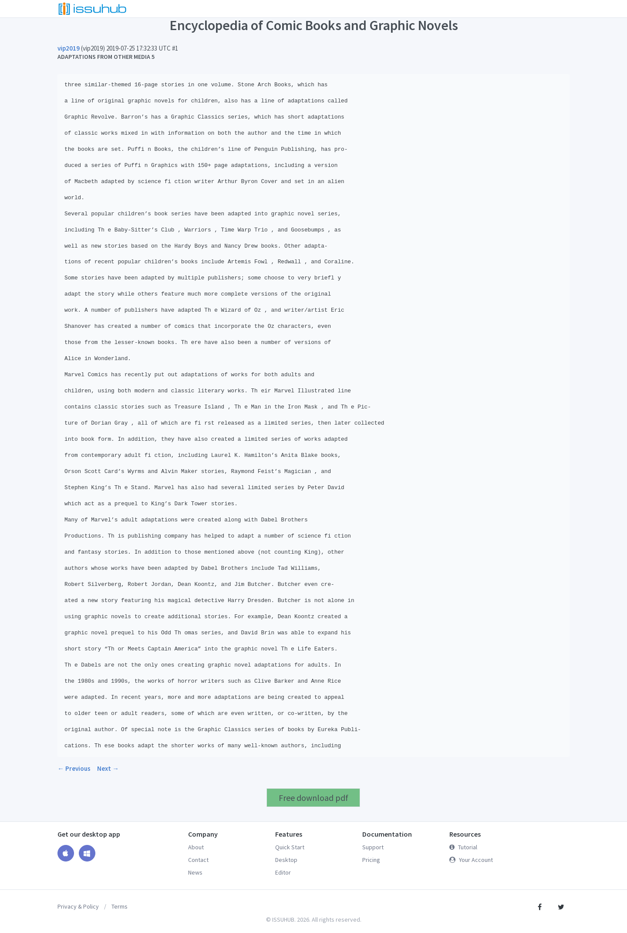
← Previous (74, 768)
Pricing (371, 860)
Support (373, 847)
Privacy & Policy (78, 906)
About (196, 847)
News (195, 872)
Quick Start (289, 847)
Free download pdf (313, 797)
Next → (108, 768)
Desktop (286, 860)
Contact (198, 860)
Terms (119, 906)
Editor (283, 872)
